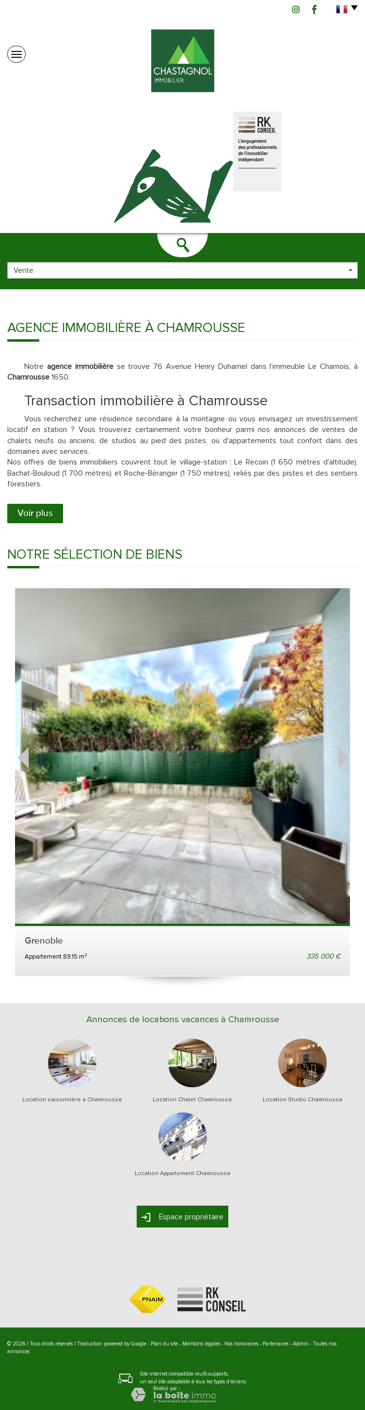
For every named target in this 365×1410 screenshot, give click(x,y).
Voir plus (35, 513)
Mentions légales (201, 1344)
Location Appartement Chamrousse (183, 1174)
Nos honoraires (241, 1344)
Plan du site (164, 1344)
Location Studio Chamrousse (303, 1100)
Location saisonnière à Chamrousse (72, 1100)
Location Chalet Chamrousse (192, 1100)
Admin (300, 1344)
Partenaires (275, 1344)
